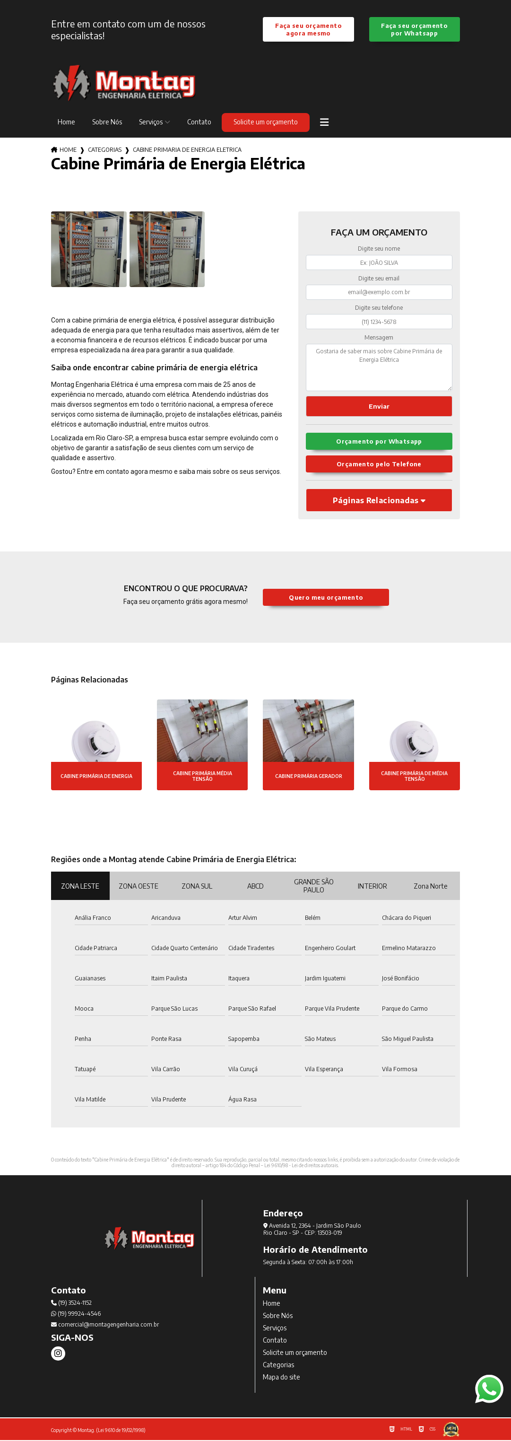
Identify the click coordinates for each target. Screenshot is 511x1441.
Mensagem (378, 337)
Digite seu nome (379, 249)
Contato (199, 122)
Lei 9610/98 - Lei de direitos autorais (301, 1166)
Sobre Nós (107, 122)
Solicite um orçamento (266, 122)
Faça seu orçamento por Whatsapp (414, 29)
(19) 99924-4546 (76, 1314)
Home (66, 122)
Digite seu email (378, 278)
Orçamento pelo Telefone (379, 465)
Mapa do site (281, 1378)
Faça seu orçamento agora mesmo (308, 29)
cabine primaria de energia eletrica (187, 150)
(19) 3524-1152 (71, 1303)
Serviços (151, 122)
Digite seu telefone (379, 308)
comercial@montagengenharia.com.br (105, 1325)
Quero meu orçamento (326, 598)
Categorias (104, 150)
